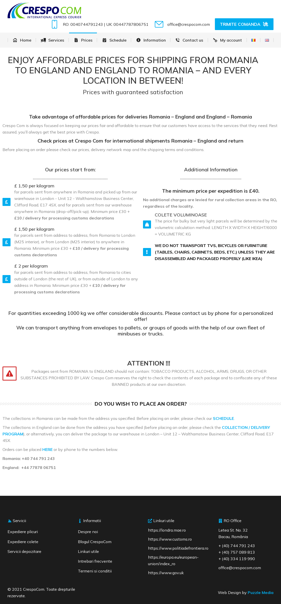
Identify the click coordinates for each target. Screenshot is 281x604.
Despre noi (88, 531)
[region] (65, 567)
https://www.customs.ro (170, 539)
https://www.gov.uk (166, 572)
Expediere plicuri (23, 531)
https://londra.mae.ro (167, 530)
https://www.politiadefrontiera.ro (178, 548)
